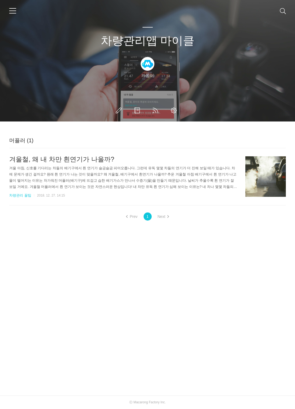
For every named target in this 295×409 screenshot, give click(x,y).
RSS (156, 110)
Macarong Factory (146, 402)
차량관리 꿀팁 (20, 195)
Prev (132, 216)
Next (163, 216)
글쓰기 (119, 110)
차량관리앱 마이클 (148, 40)
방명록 (138, 110)
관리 (174, 110)
